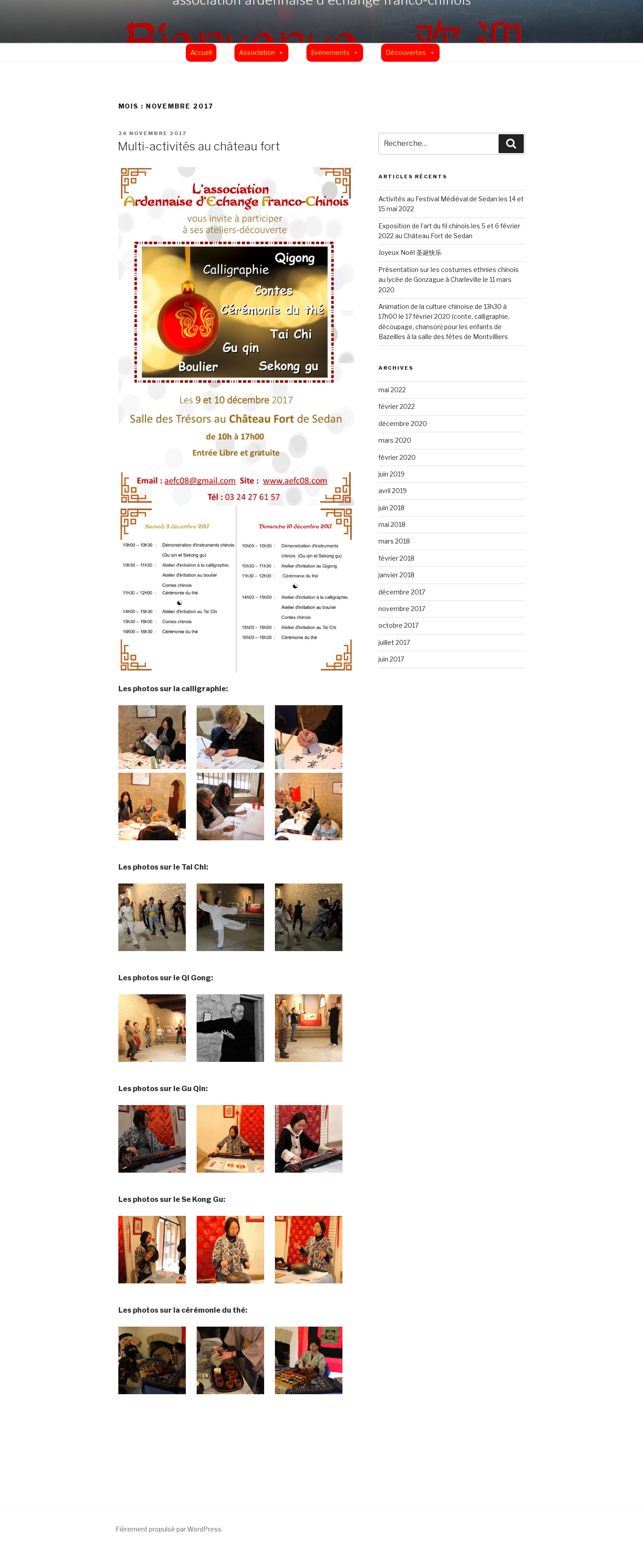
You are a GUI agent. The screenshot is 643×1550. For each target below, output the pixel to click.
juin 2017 (391, 659)
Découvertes (406, 52)
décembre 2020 (402, 423)
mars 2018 (394, 541)
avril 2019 (392, 490)
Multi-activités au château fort (198, 146)
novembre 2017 (401, 608)
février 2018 (396, 558)
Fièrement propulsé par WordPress (168, 1529)
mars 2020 (394, 440)
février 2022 (396, 406)
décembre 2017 (401, 592)
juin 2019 (391, 474)
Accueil (201, 52)
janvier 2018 (396, 575)
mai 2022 (392, 390)
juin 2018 (391, 508)
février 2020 (397, 457)
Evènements (330, 52)
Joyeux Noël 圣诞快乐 (409, 252)
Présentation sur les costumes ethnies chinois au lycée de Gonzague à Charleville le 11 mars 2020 (448, 280)
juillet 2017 (394, 642)
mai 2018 (391, 524)
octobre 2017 (398, 625)
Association (257, 52)
